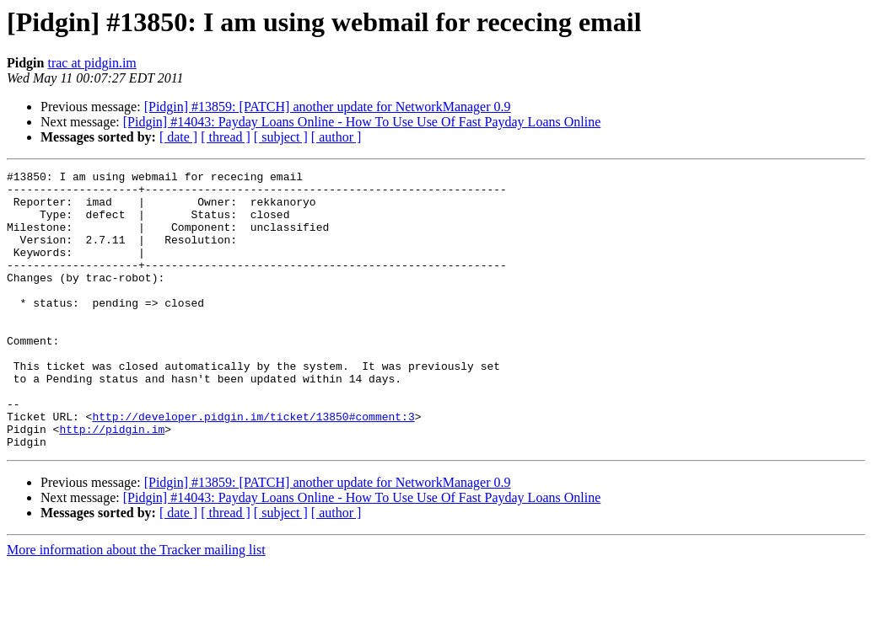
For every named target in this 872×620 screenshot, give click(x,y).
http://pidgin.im (111, 481)
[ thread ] (225, 137)
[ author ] (336, 137)
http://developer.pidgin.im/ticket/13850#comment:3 (253, 466)
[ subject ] (281, 137)
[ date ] (178, 137)
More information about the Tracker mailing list (136, 605)
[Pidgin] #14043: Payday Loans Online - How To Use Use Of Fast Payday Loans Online (362, 122)
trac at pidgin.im (91, 63)
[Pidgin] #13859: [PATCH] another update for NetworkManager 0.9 (327, 106)
